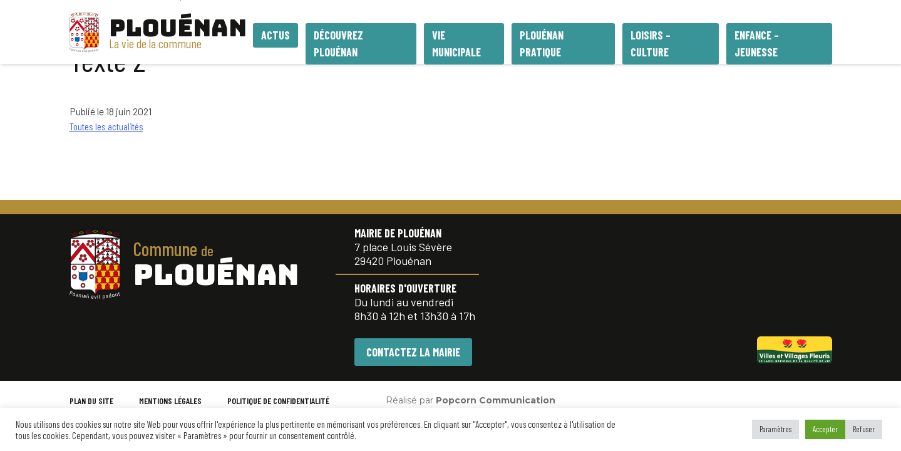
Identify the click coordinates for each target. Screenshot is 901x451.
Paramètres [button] (775, 429)
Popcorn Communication (495, 400)
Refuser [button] (864, 429)
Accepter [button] (825, 429)
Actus (275, 35)
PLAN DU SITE (91, 400)
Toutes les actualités (106, 126)
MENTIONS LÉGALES (170, 400)
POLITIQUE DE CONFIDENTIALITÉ (278, 400)
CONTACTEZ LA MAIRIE (413, 352)
